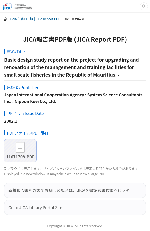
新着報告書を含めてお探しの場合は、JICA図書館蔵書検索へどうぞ (69, 190)
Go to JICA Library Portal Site (35, 207)
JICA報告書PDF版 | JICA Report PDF (34, 18)
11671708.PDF (20, 157)
